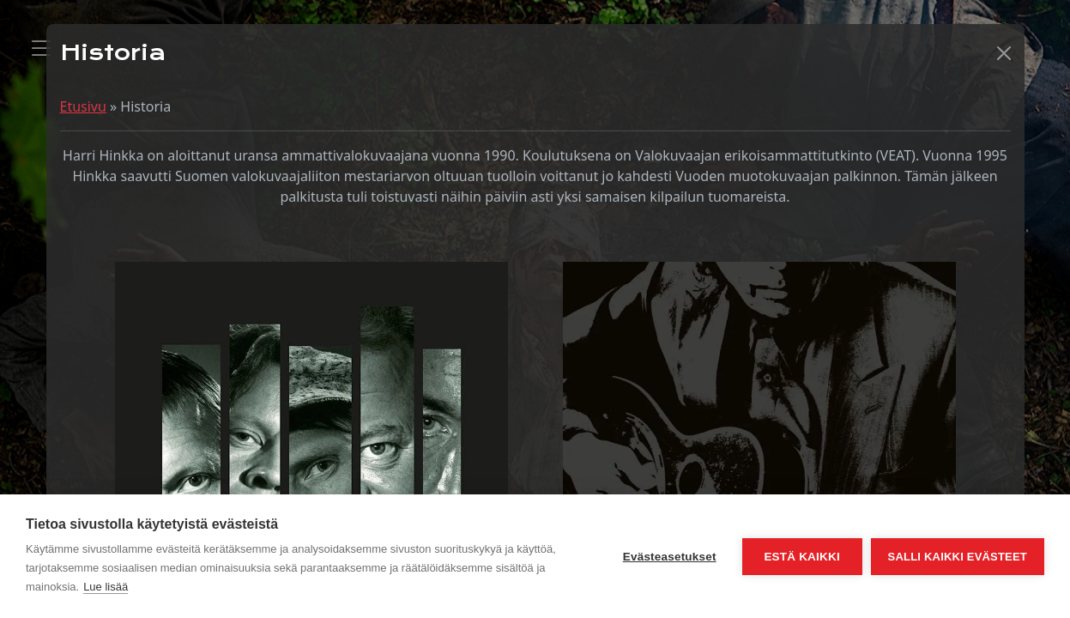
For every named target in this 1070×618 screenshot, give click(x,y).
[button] (1004, 53)
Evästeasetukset (669, 556)
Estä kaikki (801, 556)
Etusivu (83, 106)
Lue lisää (105, 586)
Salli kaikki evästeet (957, 556)
